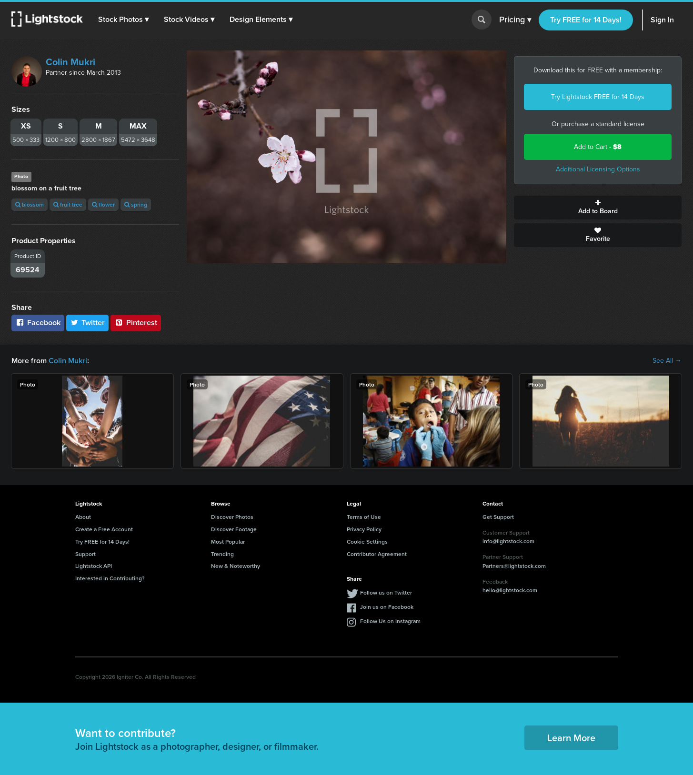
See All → (667, 361)
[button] (123, 19)
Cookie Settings (367, 541)
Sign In (662, 19)
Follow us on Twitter (386, 592)
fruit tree (67, 204)
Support (85, 554)
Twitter (87, 322)
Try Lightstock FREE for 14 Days (597, 97)
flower (103, 204)
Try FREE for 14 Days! (586, 19)
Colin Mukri (70, 62)
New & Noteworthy (235, 566)
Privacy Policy (364, 529)
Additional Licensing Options (598, 169)
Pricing (515, 20)
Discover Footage (234, 529)
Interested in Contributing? (110, 578)
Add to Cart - (598, 147)
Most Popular (228, 541)
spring (135, 204)
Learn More (571, 738)
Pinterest (135, 322)
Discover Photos (232, 517)
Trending (222, 554)
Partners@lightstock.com (514, 566)
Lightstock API (93, 566)
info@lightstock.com (508, 541)
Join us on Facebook (386, 607)
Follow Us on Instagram (390, 621)
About (83, 517)
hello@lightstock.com (509, 590)
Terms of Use (364, 517)
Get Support (498, 517)
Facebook (37, 322)
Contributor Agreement (377, 554)
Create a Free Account (104, 529)
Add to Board (597, 207)
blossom (29, 204)
